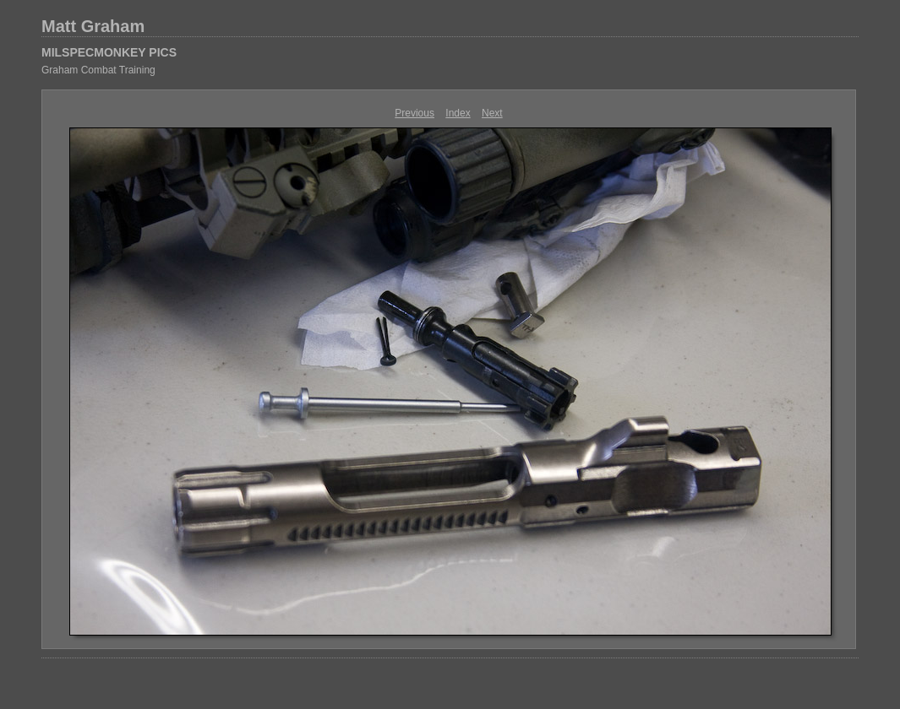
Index (457, 113)
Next (492, 113)
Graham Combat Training (98, 70)
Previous (414, 113)
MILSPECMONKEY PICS (109, 52)
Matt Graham (93, 26)
